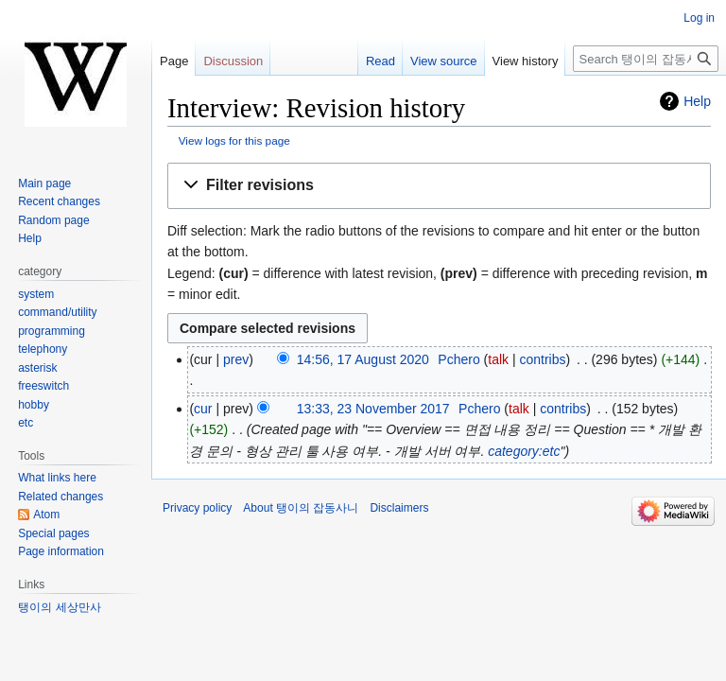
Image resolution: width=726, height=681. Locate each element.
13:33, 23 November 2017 (373, 408)
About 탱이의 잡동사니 (300, 508)
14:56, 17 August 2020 (363, 359)
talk (498, 359)
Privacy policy (197, 508)
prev (236, 359)
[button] (439, 185)
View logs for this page (234, 140)
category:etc (524, 451)
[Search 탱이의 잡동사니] (645, 58)
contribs (542, 359)
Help (697, 101)
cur (203, 408)
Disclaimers (399, 508)
